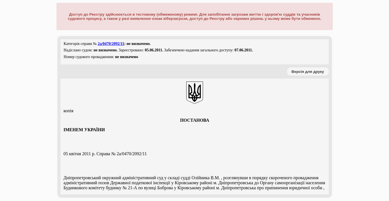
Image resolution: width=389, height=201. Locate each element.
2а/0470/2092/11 (111, 44)
